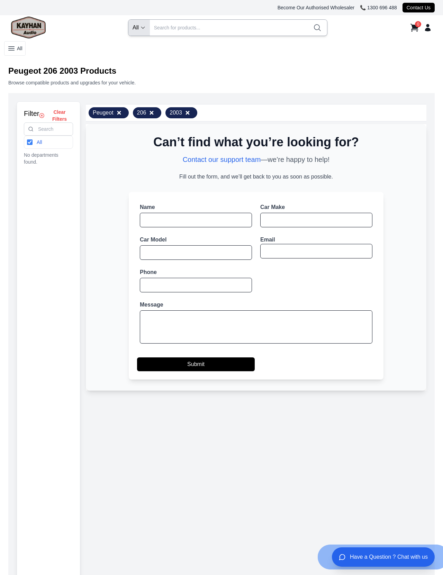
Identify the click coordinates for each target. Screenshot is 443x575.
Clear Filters (53, 115)
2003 (180, 113)
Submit (196, 364)
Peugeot (107, 113)
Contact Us (419, 7)
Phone (148, 272)
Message (151, 305)
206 (146, 113)
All (14, 48)
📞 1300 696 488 (378, 7)
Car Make (272, 207)
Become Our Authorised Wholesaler (316, 7)
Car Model (153, 240)
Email (267, 240)
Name (147, 207)
